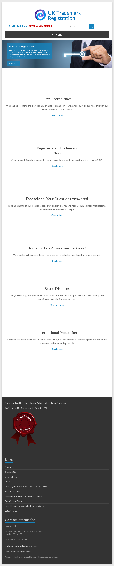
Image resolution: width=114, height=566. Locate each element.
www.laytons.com (22, 551)
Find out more (57, 305)
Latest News (11, 510)
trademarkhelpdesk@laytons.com (21, 546)
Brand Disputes (57, 288)
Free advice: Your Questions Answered (57, 198)
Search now (57, 115)
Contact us (57, 215)
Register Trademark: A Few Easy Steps (23, 496)
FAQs (7, 481)
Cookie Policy (11, 476)
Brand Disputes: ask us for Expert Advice (24, 506)
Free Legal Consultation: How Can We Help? (26, 486)
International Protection (57, 332)
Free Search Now (57, 98)
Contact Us (10, 472)
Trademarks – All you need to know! (57, 248)
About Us (9, 467)
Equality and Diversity (15, 501)
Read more (13, 63)
